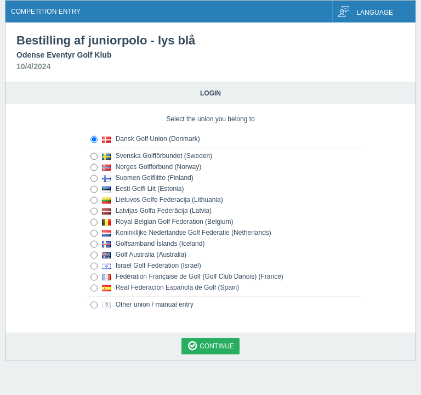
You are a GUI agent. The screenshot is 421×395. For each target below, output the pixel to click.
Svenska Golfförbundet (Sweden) (151, 156)
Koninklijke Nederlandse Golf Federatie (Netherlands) (180, 233)
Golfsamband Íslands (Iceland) (147, 244)
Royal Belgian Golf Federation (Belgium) (161, 222)
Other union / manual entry (142, 305)
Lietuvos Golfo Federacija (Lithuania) (156, 200)
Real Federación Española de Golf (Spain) (164, 288)
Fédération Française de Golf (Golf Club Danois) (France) (186, 277)
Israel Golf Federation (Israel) (145, 266)
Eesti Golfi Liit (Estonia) (137, 189)
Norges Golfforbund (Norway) (145, 167)
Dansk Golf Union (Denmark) (145, 139)
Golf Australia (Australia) (138, 255)
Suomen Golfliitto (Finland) (142, 178)
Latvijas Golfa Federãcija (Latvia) (151, 211)
